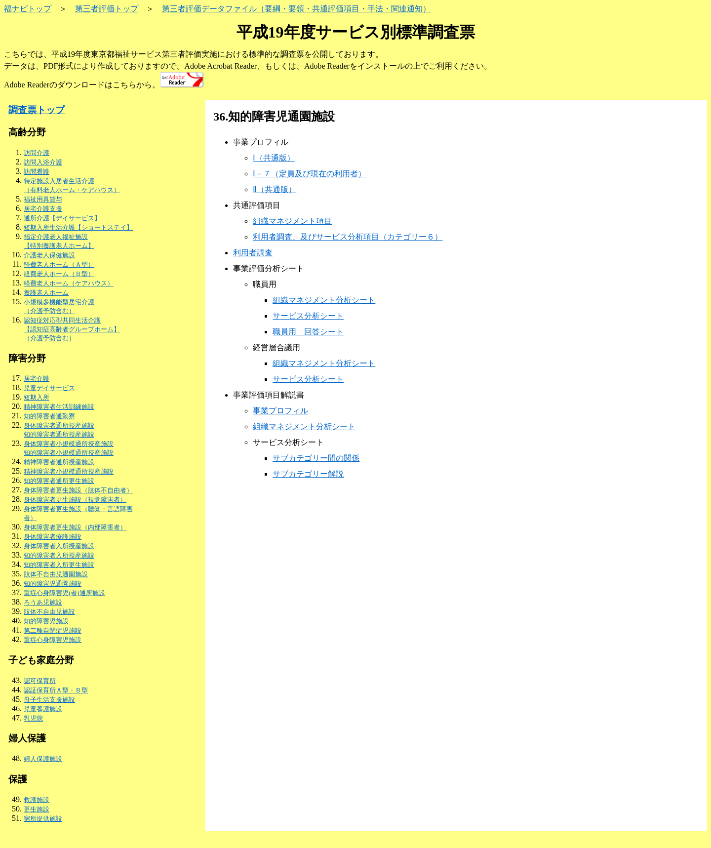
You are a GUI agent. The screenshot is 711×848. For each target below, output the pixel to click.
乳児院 (33, 718)
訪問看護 (36, 171)
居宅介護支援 (43, 208)
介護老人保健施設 (49, 255)
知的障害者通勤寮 (49, 416)
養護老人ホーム (46, 292)
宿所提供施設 (43, 818)
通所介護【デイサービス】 (62, 218)
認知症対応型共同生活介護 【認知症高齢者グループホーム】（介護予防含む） (72, 329)
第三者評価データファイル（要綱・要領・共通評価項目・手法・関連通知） (296, 8)
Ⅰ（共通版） (274, 158)
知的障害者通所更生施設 (59, 481)
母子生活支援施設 (49, 699)
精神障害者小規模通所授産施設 (69, 471)
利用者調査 (253, 252)
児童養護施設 (43, 709)
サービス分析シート (308, 316)
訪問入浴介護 (43, 162)
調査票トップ (36, 110)
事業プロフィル (280, 410)
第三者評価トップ (106, 8)
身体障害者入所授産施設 (59, 546)
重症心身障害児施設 (52, 640)
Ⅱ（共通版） (274, 189)
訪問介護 (36, 153)
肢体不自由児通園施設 (56, 574)
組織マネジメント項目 (292, 221)
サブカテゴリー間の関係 (316, 458)
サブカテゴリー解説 (308, 474)
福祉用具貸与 (43, 199)
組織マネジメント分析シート (324, 300)
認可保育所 (40, 681)
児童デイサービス (49, 388)
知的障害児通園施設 (52, 583)
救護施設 (36, 800)
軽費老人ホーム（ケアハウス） (69, 283)
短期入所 (36, 397)
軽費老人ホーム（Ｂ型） (59, 274)
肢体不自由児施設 (49, 611)
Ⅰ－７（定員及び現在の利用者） (309, 173)
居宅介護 (36, 378)
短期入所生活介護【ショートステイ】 (78, 227)
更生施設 (36, 809)
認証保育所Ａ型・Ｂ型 (56, 690)
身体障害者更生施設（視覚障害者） (75, 499)
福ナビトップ (27, 8)
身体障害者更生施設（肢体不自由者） (78, 490)
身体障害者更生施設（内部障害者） (75, 527)
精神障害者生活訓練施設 (59, 406)
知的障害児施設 (46, 621)
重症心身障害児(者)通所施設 (64, 593)
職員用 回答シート (308, 331)
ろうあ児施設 (43, 602)
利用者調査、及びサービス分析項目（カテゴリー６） (347, 237)
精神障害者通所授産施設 (59, 462)
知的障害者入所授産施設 (59, 555)
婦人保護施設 (43, 759)
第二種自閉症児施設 (52, 630)
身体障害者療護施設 (52, 536)
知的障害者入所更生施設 (59, 564)
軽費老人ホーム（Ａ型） (59, 264)
